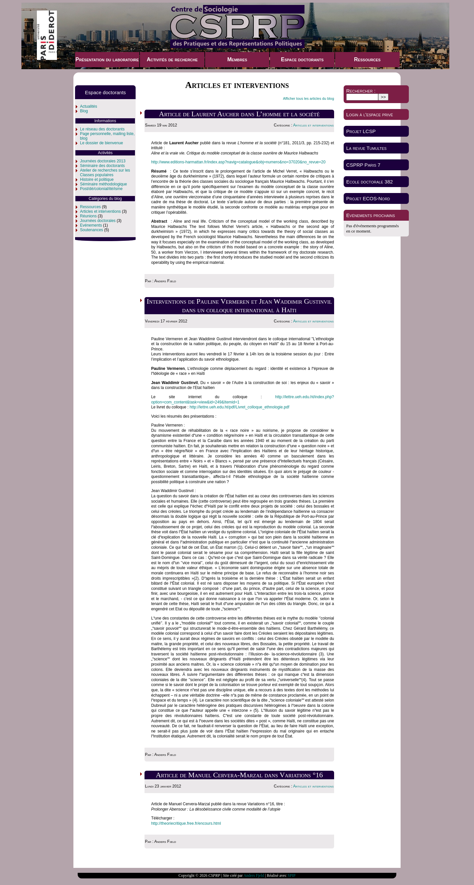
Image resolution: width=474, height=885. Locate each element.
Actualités (88, 106)
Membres (237, 59)
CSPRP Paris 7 (363, 165)
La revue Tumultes (366, 148)
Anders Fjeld (254, 875)
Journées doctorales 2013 (102, 161)
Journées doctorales (98, 220)
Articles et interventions (100, 211)
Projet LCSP (361, 131)
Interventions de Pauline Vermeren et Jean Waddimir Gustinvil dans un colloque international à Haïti (239, 305)
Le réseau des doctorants (102, 129)
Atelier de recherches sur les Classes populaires (105, 172)
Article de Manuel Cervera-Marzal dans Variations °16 (239, 775)
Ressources (367, 59)
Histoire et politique (97, 179)
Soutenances (91, 230)
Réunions (88, 216)
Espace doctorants (302, 59)
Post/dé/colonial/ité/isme (101, 188)
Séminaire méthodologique (103, 184)
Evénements (91, 225)
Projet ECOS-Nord (368, 198)
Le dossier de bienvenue (101, 143)
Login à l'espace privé (369, 114)
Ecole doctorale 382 (369, 181)
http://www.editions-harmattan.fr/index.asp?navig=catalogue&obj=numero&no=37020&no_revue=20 (238, 162)
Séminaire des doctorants (102, 165)
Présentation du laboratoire (107, 59)
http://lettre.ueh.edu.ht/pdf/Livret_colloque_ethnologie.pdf (239, 407)
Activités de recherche (172, 59)
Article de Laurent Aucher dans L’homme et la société (239, 114)
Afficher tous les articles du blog (308, 98)
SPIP (292, 875)
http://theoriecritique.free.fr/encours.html (186, 823)
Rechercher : (361, 91)
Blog (84, 111)
